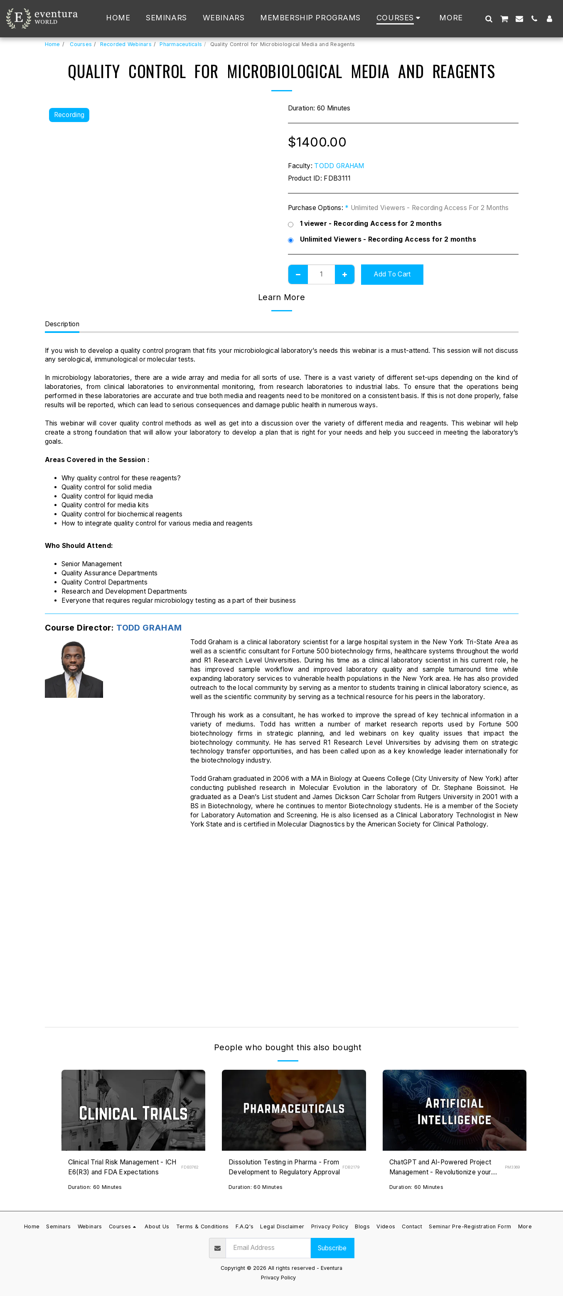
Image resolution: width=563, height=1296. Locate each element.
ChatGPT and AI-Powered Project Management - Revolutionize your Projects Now (440, 1167)
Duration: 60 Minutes (95, 1187)
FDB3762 (190, 1167)
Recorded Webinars (126, 44)
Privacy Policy (278, 1277)
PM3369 (512, 1167)
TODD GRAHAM (339, 166)
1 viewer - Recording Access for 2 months (365, 224)
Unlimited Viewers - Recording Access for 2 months (382, 239)
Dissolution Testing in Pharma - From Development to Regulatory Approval (285, 1167)
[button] (489, 18)
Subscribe (332, 1248)
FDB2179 (350, 1167)
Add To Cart (392, 274)
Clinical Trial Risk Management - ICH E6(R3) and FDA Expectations (123, 1167)
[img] (133, 1110)
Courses (80, 44)
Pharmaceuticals (181, 44)
